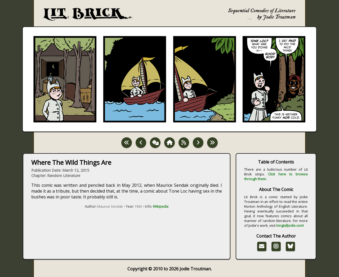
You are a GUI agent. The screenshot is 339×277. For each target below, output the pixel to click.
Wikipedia (160, 206)
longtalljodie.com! (290, 225)
